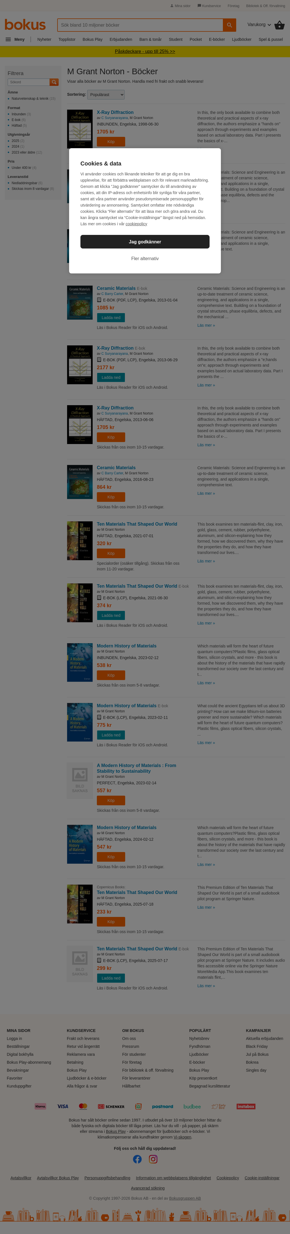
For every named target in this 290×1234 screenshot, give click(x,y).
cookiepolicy (136, 224)
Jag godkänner (145, 241)
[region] (145, 210)
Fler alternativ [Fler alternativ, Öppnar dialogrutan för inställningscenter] (145, 258)
